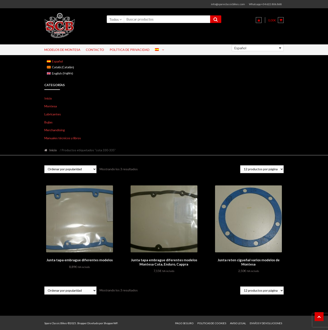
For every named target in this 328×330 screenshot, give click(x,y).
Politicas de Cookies (211, 322)
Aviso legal (238, 322)
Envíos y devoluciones (266, 322)
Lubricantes (52, 114)
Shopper (82, 322)
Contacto (95, 50)
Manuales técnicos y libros (62, 138)
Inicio (48, 98)
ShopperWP (110, 322)
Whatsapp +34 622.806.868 (265, 4)
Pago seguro (184, 322)
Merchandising (54, 130)
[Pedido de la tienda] (70, 169)
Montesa (50, 106)
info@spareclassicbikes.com (228, 4)
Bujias (48, 122)
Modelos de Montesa (62, 50)
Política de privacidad (130, 50)
